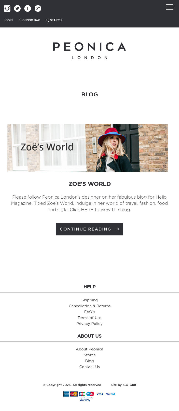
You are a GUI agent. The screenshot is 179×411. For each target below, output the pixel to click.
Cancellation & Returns (89, 306)
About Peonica (89, 349)
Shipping (90, 300)
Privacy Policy (89, 324)
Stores (90, 355)
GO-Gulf (129, 385)
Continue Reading (89, 229)
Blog (89, 361)
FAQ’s (89, 312)
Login (8, 20)
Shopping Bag (29, 20)
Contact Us (89, 367)
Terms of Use (89, 318)
